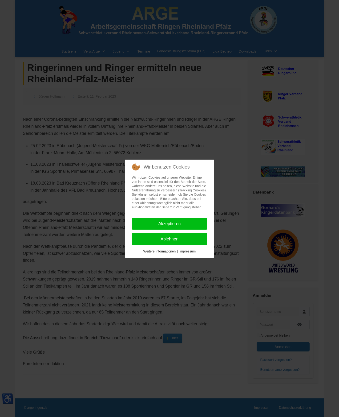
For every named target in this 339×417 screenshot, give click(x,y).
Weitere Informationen (159, 251)
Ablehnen (169, 239)
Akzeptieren (169, 223)
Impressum (187, 251)
